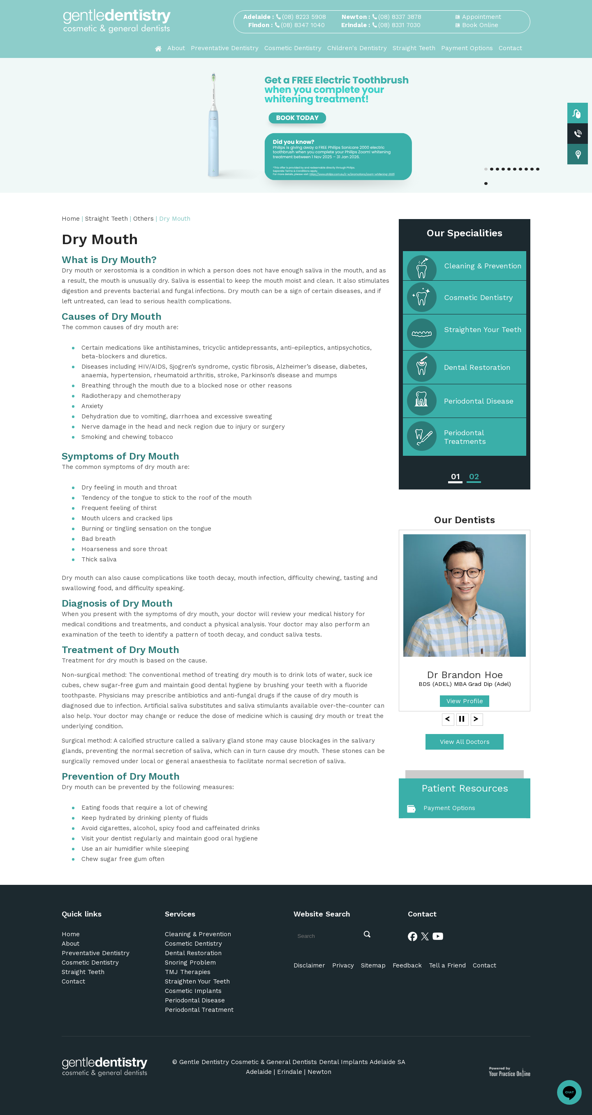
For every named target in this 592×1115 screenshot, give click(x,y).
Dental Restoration (477, 367)
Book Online (480, 25)
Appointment (481, 17)
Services (180, 914)
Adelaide (259, 1072)
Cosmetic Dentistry (292, 48)
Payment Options (467, 48)
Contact (510, 48)
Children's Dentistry (357, 48)
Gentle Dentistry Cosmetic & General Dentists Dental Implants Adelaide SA (292, 1062)
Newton (319, 1072)
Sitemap (373, 965)
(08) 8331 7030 (399, 25)
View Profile (464, 701)
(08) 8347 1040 (303, 25)
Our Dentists (464, 520)
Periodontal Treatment (199, 1009)
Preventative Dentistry (225, 48)
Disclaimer (309, 965)
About (176, 48)
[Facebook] (413, 935)
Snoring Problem (190, 962)
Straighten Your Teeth (483, 329)
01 (455, 476)
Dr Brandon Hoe (465, 675)
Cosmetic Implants (193, 991)
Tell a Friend (447, 965)
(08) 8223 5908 (304, 17)
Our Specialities (464, 233)
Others (144, 218)
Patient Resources (464, 788)
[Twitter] (425, 935)
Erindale (289, 1072)
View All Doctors (465, 742)
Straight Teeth (414, 48)
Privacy (343, 965)
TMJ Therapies (187, 972)
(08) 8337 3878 (399, 17)
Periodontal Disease (478, 401)
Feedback (407, 965)
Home (72, 218)
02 (474, 476)
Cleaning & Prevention (483, 265)
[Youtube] (437, 935)
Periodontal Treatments (465, 437)
